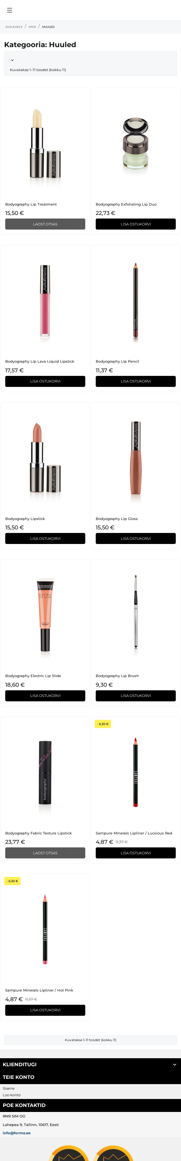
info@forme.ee (17, 1133)
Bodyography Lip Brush (117, 676)
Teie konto (18, 1077)
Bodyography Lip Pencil (117, 361)
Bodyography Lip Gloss (117, 518)
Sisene (9, 1088)
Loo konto (12, 1095)
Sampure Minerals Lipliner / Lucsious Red (134, 833)
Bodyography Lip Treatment (31, 204)
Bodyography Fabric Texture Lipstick (38, 833)
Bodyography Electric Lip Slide (33, 676)
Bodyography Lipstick (25, 518)
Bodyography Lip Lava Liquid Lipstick (39, 361)
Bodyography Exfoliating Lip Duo (126, 204)
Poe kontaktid (24, 1105)
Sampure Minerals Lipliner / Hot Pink (39, 990)
